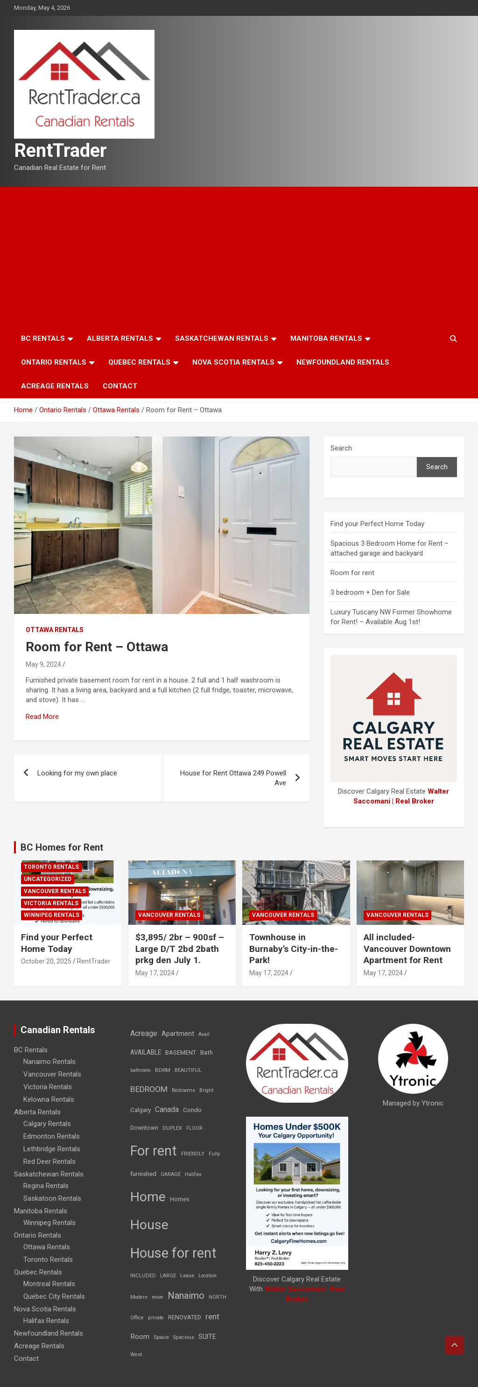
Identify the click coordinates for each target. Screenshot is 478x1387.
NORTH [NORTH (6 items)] (217, 1297)
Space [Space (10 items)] (161, 1337)
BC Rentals (43, 338)
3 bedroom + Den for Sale (370, 592)
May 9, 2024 (43, 664)
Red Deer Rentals (49, 1161)
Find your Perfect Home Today (377, 524)
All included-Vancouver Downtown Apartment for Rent (407, 948)
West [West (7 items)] (136, 1355)
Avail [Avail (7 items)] (204, 1034)
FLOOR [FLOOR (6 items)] (194, 1128)
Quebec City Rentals (54, 1296)
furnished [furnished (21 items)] (143, 1173)
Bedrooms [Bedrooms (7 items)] (183, 1090)
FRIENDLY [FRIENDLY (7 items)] (192, 1154)
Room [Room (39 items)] (139, 1336)
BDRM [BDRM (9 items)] (162, 1070)
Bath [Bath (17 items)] (206, 1052)
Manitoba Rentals (326, 338)
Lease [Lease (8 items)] (187, 1276)
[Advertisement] (239, 256)
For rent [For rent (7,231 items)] (153, 1151)
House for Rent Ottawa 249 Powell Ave (233, 778)
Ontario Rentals (53, 362)
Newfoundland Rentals (342, 362)
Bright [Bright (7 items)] (206, 1090)
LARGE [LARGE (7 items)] (168, 1276)
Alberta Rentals (120, 338)
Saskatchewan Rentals (221, 338)
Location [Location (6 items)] (207, 1276)
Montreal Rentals (49, 1284)
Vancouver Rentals (55, 891)
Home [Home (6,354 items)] (148, 1196)
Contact (120, 386)
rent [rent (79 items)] (212, 1316)
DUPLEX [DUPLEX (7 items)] (172, 1128)
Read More (42, 716)
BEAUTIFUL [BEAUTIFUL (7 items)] (188, 1070)
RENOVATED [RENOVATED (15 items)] (184, 1317)
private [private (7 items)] (156, 1318)
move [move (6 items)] (157, 1297)
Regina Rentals (46, 1186)
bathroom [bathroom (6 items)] (140, 1070)
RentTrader (60, 151)
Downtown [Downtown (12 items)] (144, 1128)
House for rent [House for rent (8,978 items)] (173, 1253)
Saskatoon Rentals (52, 1198)
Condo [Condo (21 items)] (192, 1109)
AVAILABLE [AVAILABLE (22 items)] (145, 1052)
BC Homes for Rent (62, 847)
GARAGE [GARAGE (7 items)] (171, 1174)
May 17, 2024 (155, 973)
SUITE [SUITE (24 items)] (207, 1336)
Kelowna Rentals (48, 1099)
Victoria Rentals (51, 903)
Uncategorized (47, 879)
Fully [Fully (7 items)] (214, 1154)
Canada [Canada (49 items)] (167, 1109)
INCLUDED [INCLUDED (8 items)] (143, 1276)
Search (341, 448)
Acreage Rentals (55, 386)
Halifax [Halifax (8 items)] (193, 1174)
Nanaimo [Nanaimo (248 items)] (186, 1295)
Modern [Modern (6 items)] (139, 1297)
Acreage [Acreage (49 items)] (143, 1033)
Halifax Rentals (46, 1321)
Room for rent (352, 573)
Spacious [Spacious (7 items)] (183, 1337)
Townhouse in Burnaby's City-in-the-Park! (293, 948)
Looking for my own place (77, 773)
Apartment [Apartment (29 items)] (178, 1034)
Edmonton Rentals (51, 1136)
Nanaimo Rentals (49, 1061)
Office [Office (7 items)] (137, 1318)
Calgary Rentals (47, 1123)
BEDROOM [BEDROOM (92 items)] (149, 1089)
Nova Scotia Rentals (233, 362)
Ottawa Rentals (55, 630)
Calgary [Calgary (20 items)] (140, 1109)
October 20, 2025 (46, 961)
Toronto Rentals (51, 867)
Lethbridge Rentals (51, 1149)
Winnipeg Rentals (51, 915)
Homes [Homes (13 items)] (180, 1199)
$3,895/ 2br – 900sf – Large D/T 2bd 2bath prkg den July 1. (179, 948)
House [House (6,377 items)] (149, 1224)
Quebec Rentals (139, 362)
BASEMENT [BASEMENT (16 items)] (180, 1052)
